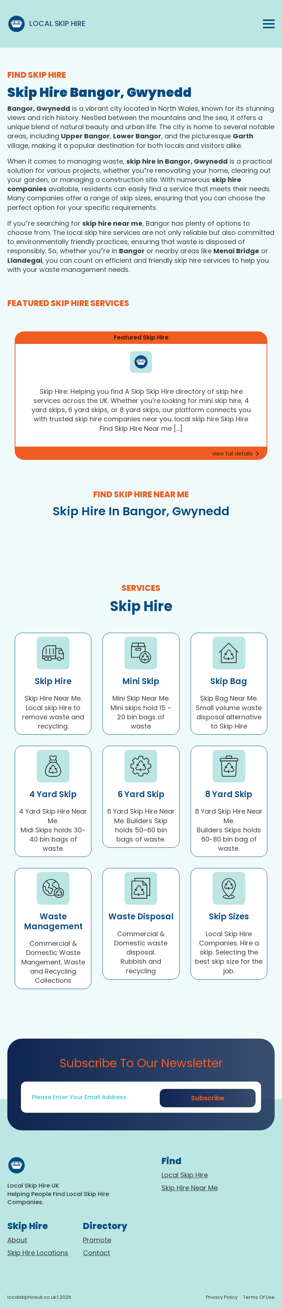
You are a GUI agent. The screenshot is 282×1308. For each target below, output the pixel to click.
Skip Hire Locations (37, 1252)
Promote (97, 1240)
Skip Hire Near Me (190, 1187)
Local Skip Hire (185, 1175)
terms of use (259, 1297)
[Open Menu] (269, 24)
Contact (96, 1252)
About (17, 1240)
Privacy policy (222, 1297)
